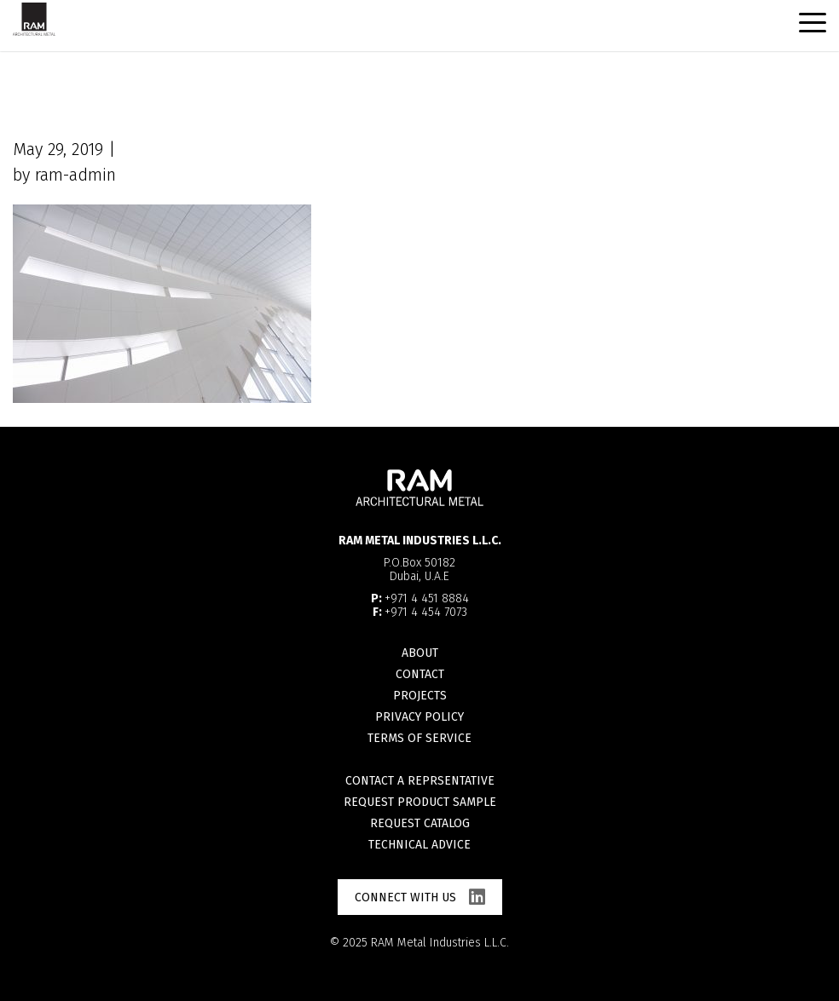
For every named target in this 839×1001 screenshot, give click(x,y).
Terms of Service (419, 738)
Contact (420, 674)
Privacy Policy (419, 717)
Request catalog (420, 823)
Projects (420, 695)
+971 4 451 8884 (427, 598)
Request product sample (420, 802)
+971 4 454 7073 (426, 612)
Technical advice (419, 844)
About (420, 653)
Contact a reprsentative (420, 781)
